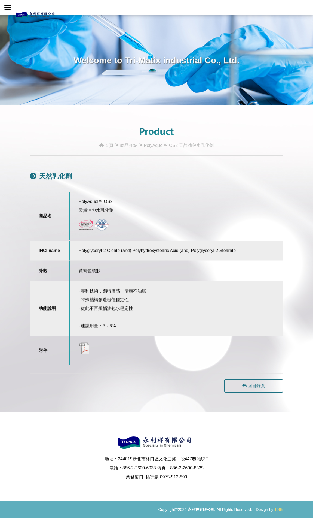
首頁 (106, 144)
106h (278, 509)
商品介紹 (128, 144)
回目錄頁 (253, 391)
